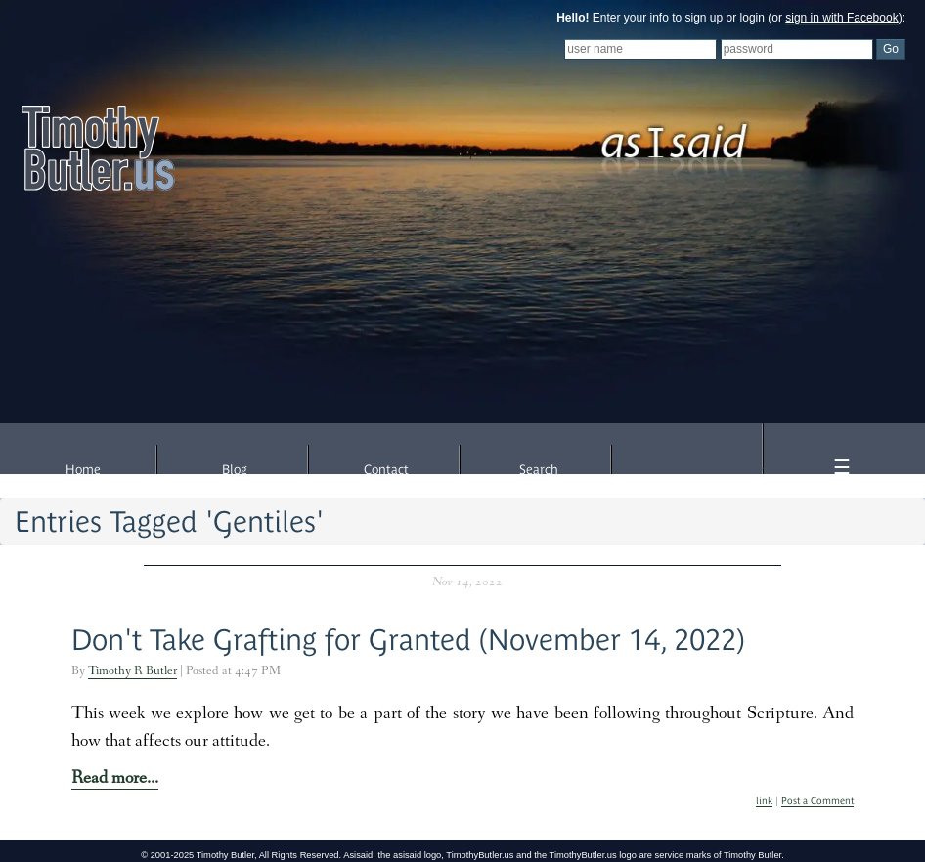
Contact (386, 469)
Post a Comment (817, 801)
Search (538, 469)
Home (83, 469)
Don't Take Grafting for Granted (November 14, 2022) (408, 640)
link (764, 801)
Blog (234, 469)
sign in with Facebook (841, 17)
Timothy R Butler (132, 672)
